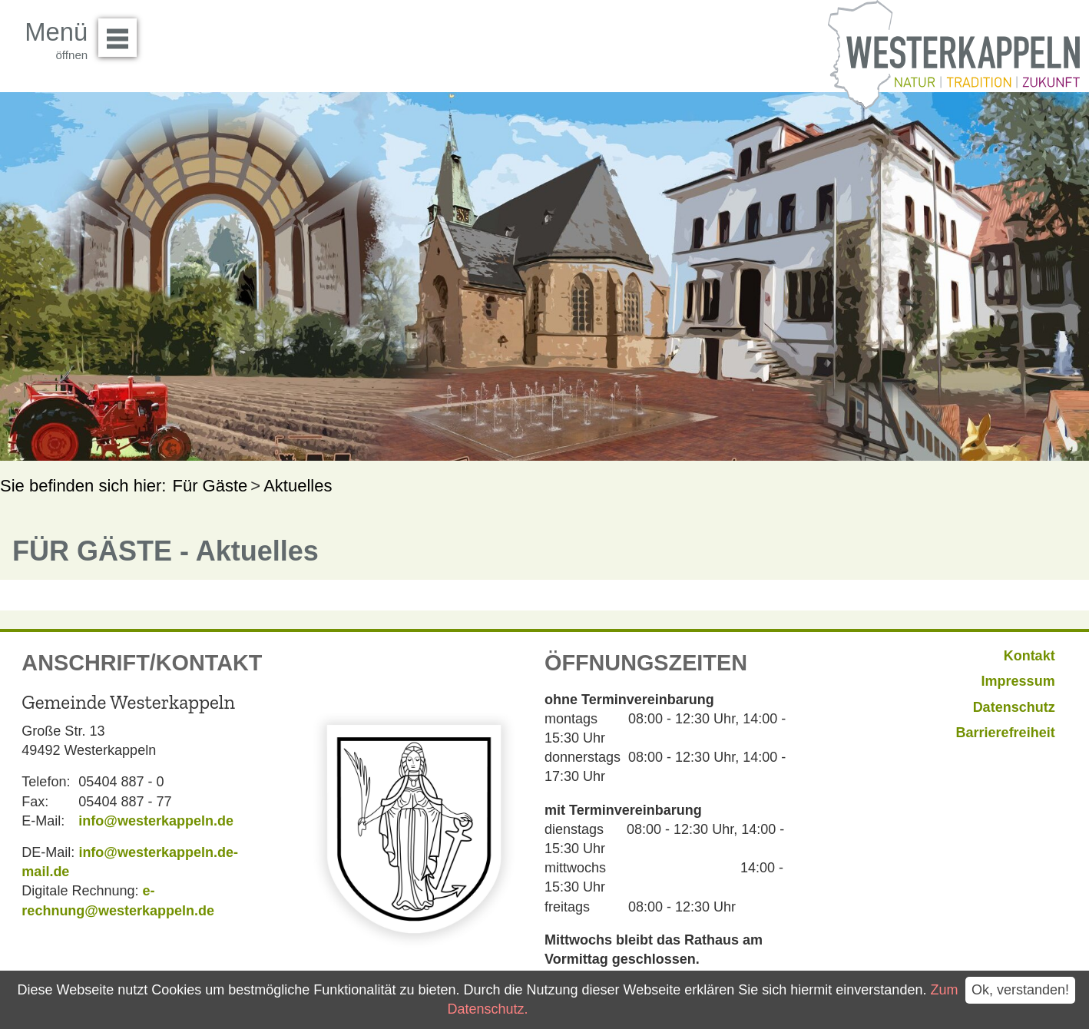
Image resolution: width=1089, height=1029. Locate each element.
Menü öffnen (122, 32)
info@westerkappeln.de (155, 821)
